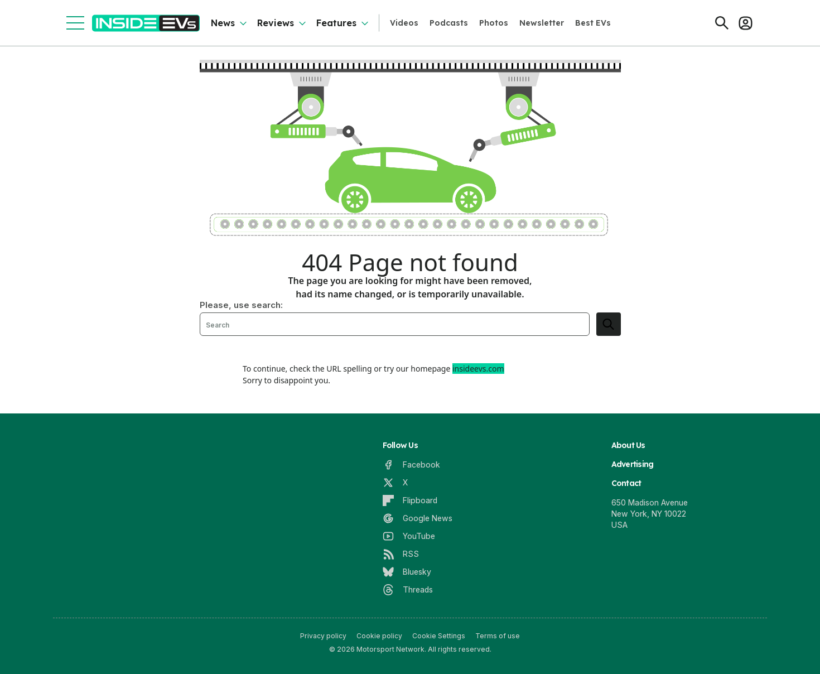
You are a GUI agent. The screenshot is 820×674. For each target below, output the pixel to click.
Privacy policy (323, 636)
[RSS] (401, 554)
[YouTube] (409, 536)
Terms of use (497, 636)
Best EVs (593, 23)
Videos (404, 23)
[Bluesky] (407, 571)
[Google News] (417, 518)
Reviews (275, 22)
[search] (608, 324)
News (223, 22)
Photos (493, 23)
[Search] (722, 23)
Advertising (632, 464)
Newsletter (541, 23)
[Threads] (408, 589)
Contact (626, 483)
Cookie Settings (438, 636)
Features (336, 22)
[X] (395, 482)
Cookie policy (379, 636)
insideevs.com (478, 368)
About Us (628, 445)
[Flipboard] (410, 500)
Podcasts (449, 23)
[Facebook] (411, 464)
